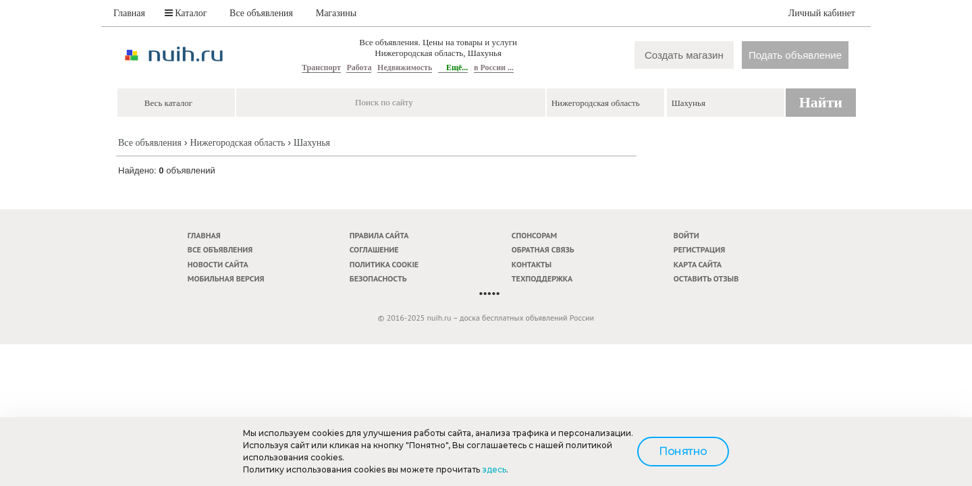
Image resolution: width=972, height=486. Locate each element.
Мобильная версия (226, 278)
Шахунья (312, 143)
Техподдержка (542, 278)
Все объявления (261, 13)
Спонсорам (534, 235)
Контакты (531, 264)
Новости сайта (218, 264)
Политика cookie (384, 264)
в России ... (494, 67)
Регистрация (699, 249)
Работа (358, 67)
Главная (129, 13)
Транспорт (321, 67)
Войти (686, 235)
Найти (820, 102)
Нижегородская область (237, 143)
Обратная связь (543, 249)
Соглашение (374, 249)
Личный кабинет (821, 13)
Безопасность (378, 278)
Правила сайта (379, 235)
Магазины (336, 13)
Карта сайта (698, 264)
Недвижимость (404, 67)
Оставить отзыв (706, 278)
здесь (494, 469)
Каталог (186, 13)
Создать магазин (684, 55)
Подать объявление (795, 55)
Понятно (683, 451)
